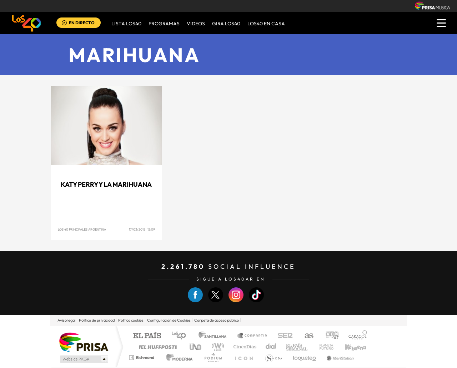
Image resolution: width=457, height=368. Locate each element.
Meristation (339, 357)
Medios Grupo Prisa (83, 359)
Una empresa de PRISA (83, 342)
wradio (216, 346)
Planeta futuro (323, 346)
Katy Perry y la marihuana (106, 184)
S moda (273, 357)
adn (329, 336)
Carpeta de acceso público (216, 320)
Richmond (142, 357)
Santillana (214, 336)
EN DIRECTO (82, 22)
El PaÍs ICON (243, 357)
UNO (196, 346)
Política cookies (131, 320)
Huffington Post (156, 346)
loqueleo (305, 357)
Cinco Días (244, 346)
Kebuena (349, 346)
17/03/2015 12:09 (142, 229)
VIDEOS (196, 23)
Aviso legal (66, 320)
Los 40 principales (181, 336)
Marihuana (134, 54)
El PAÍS (147, 336)
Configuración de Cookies (169, 320)
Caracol (355, 336)
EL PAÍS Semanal (297, 346)
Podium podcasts (213, 357)
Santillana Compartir (252, 336)
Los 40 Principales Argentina (82, 229)
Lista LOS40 (126, 23)
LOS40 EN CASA (266, 23)
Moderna (177, 357)
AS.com (306, 336)
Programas (164, 23)
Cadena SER (283, 336)
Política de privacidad (97, 320)
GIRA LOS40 (226, 23)
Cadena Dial (271, 346)
